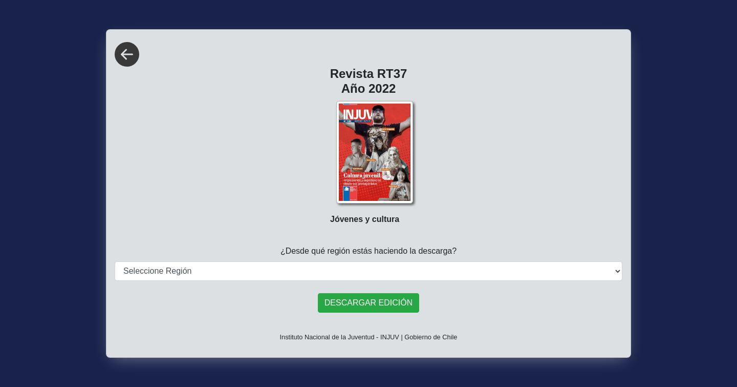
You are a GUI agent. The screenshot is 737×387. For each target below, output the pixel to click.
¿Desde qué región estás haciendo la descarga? (368, 251)
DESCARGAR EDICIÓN (368, 302)
